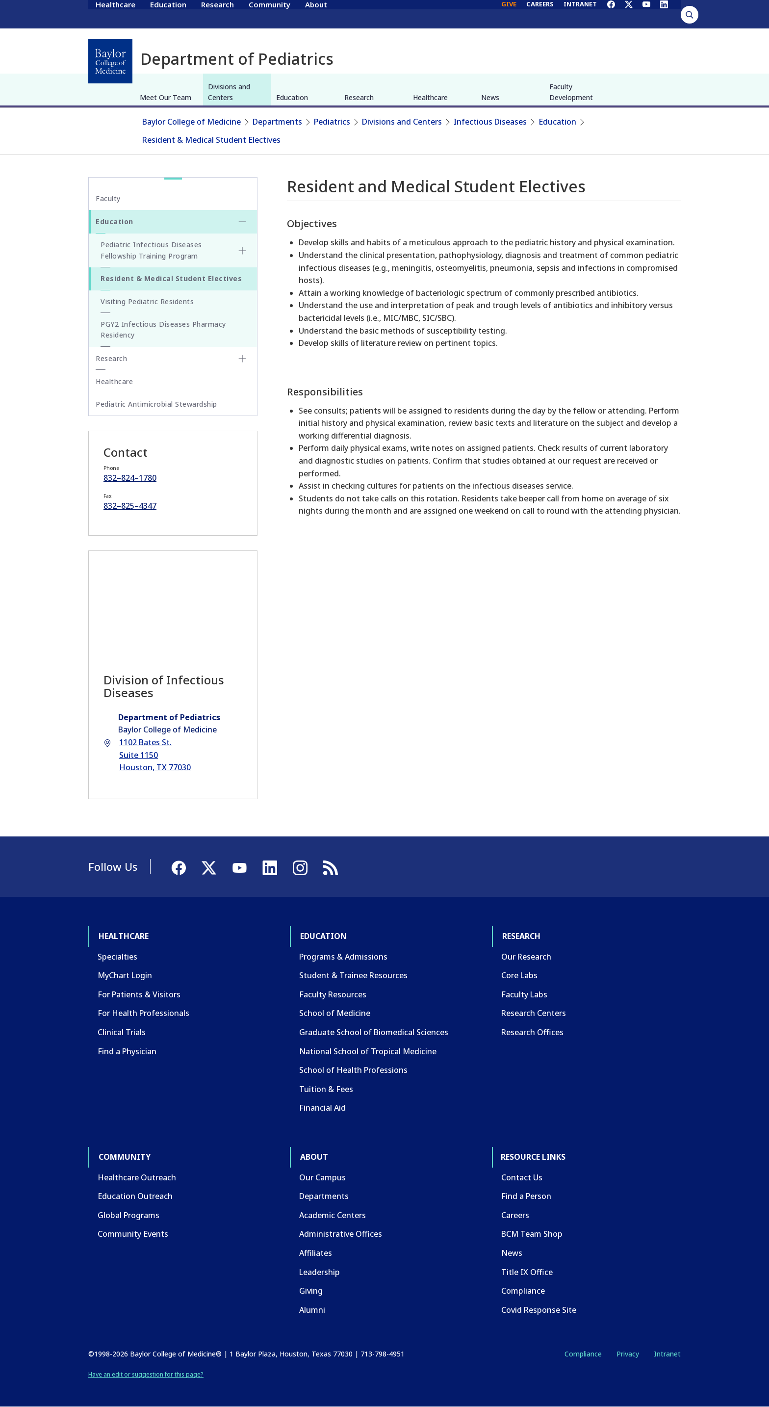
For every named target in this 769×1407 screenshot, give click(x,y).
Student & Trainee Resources (353, 975)
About (316, 14)
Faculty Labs (524, 994)
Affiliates (315, 1253)
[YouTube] (646, 13)
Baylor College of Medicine (191, 121)
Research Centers (533, 1013)
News (490, 97)
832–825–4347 (129, 505)
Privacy (627, 1353)
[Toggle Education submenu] (242, 222)
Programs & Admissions (343, 956)
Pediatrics (332, 121)
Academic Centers (332, 1215)
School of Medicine (334, 1013)
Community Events (133, 1233)
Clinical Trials (122, 1032)
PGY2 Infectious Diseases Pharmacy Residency (163, 329)
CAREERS (540, 13)
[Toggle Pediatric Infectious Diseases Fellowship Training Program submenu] (242, 250)
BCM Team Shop (532, 1233)
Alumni (312, 1309)
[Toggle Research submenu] (242, 358)
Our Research (526, 956)
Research (217, 14)
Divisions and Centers (229, 92)
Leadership (319, 1272)
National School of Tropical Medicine (367, 1051)
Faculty (108, 198)
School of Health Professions (353, 1070)
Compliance (523, 1290)
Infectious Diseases (490, 121)
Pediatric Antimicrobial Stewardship (156, 404)
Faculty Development (571, 92)
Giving (311, 1290)
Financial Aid (322, 1107)
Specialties (117, 956)
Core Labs (519, 975)
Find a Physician (127, 1051)
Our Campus (322, 1177)
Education (168, 14)
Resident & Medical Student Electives (211, 139)
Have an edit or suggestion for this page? (146, 1374)
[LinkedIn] (664, 13)
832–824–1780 (129, 477)
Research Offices (532, 1032)
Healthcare (115, 14)
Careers (515, 1215)
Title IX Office (527, 1272)
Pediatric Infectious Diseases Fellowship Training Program (151, 250)
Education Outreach (135, 1196)
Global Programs (128, 1215)
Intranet (667, 1353)
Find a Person (526, 1196)
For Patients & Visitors (139, 994)
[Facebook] (611, 13)
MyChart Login (125, 975)
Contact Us (521, 1177)
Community (269, 14)
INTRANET (580, 13)
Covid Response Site (538, 1309)
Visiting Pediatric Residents (147, 301)
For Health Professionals (143, 1013)
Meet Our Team (165, 97)
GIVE (508, 13)
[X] (629, 13)
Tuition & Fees (326, 1089)
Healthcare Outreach (137, 1177)
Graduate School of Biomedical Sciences (373, 1032)
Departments (277, 121)
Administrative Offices (340, 1233)
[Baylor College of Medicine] (110, 61)
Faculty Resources (332, 994)
